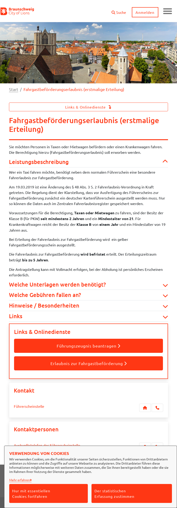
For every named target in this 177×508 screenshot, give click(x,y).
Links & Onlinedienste (88, 107)
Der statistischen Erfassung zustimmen (114, 493)
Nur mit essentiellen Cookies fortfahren (31, 493)
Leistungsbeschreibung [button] (88, 162)
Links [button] (88, 316)
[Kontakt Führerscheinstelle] (145, 408)
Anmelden (144, 12)
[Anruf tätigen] (157, 408)
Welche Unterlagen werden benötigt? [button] (88, 284)
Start (13, 89)
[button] (118, 10)
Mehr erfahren (19, 480)
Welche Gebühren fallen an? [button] (88, 295)
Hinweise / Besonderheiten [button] (88, 305)
